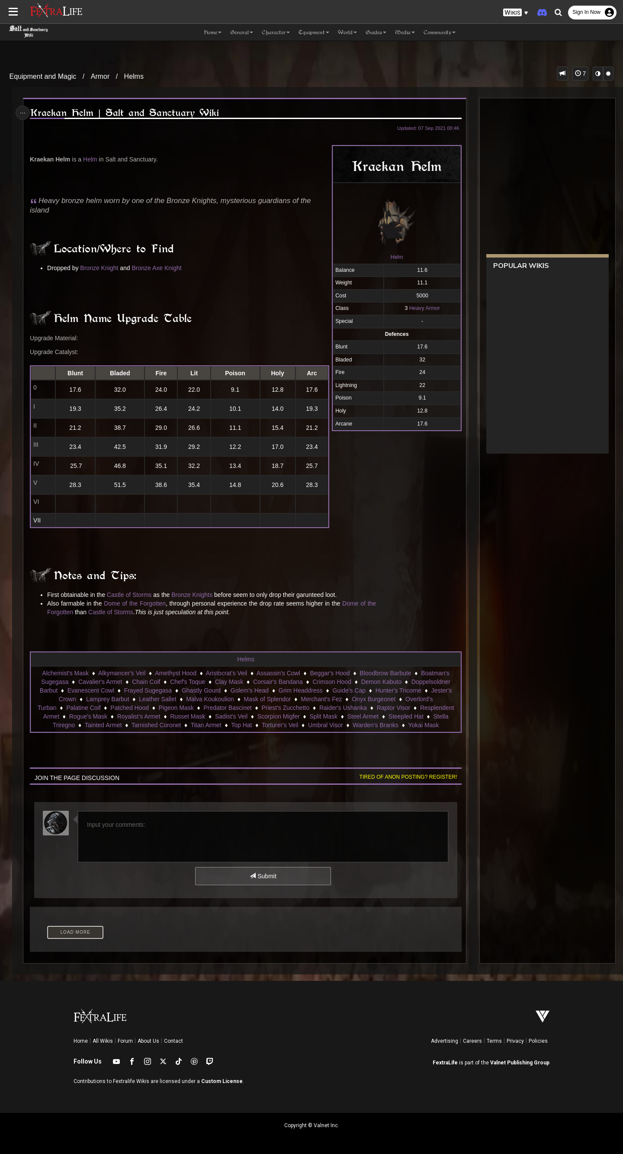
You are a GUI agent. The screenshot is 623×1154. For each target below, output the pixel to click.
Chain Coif (146, 681)
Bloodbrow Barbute (385, 673)
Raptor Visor (393, 707)
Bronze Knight (101, 267)
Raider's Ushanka (342, 707)
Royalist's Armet (138, 716)
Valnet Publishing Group (519, 1063)
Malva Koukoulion (210, 699)
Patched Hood (129, 707)
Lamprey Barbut (107, 699)
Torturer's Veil (279, 725)
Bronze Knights (193, 594)
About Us (148, 1041)
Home (81, 1041)
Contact (173, 1041)
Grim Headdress (300, 690)
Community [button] (440, 32)
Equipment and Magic (43, 76)
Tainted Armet (103, 725)
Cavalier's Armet (100, 681)
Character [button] (276, 32)
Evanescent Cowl (90, 690)
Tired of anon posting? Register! (406, 777)
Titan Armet (205, 725)
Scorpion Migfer (278, 716)
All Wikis (103, 1041)
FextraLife (445, 1063)
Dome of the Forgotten (136, 603)
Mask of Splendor (267, 699)
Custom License (222, 1081)
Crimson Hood (331, 681)
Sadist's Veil (231, 716)
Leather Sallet (157, 699)
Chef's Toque (187, 681)
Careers (472, 1041)
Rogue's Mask (88, 716)
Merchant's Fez (321, 699)
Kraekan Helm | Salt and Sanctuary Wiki (126, 113)
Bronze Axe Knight (158, 267)
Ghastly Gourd (200, 690)
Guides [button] (376, 32)
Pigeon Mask (175, 707)
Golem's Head (249, 690)
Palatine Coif (83, 707)
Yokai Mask (423, 725)
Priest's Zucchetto (285, 707)
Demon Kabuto (381, 681)
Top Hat (241, 725)
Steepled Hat (405, 716)
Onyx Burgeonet (373, 699)
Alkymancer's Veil (121, 673)
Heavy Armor (422, 308)
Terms (494, 1041)
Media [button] (405, 32)
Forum (125, 1041)
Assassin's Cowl (278, 673)
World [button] (347, 32)
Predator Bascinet (227, 707)
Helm (395, 257)
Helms (134, 76)
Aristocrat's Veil (226, 673)
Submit (263, 876)
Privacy (515, 1041)
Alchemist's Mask (65, 673)
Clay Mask (229, 681)
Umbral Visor (325, 725)
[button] (515, 12)
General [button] (241, 32)
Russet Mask (187, 716)
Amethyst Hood (175, 673)
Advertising (444, 1041)
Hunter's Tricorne (398, 690)
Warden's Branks (375, 725)
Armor (100, 76)
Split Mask (323, 716)
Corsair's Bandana (277, 681)
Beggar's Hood (330, 673)
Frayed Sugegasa (148, 690)
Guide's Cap (349, 690)
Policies (538, 1041)
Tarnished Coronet (155, 725)
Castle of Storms (130, 594)
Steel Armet (362, 716)
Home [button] (213, 32)
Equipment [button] (314, 32)
